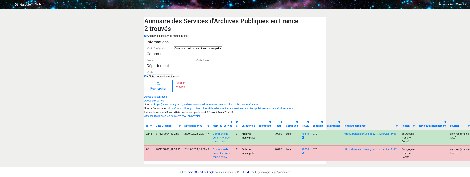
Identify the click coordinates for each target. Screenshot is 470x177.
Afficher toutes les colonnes (163, 76)
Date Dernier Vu (193, 125)
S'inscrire (461, 4)
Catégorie (247, 125)
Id (147, 125)
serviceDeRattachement (432, 125)
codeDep (318, 125)
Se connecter (445, 4)
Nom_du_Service (222, 125)
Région (406, 125)
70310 (305, 133)
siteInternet (333, 125)
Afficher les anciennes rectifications (167, 35)
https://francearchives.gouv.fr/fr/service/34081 (371, 133)
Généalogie (23, 4)
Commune (292, 125)
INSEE (305, 125)
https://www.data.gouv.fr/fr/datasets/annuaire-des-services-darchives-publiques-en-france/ (206, 104)
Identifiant (265, 125)
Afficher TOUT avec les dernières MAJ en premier (172, 116)
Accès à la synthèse (155, 96)
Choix (38, 4)
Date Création (163, 125)
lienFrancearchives (355, 125)
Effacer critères (180, 84)
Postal (278, 125)
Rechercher (158, 86)
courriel (454, 125)
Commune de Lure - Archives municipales (221, 137)
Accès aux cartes (154, 100)
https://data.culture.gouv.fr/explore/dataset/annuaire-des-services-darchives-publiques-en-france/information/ (230, 108)
